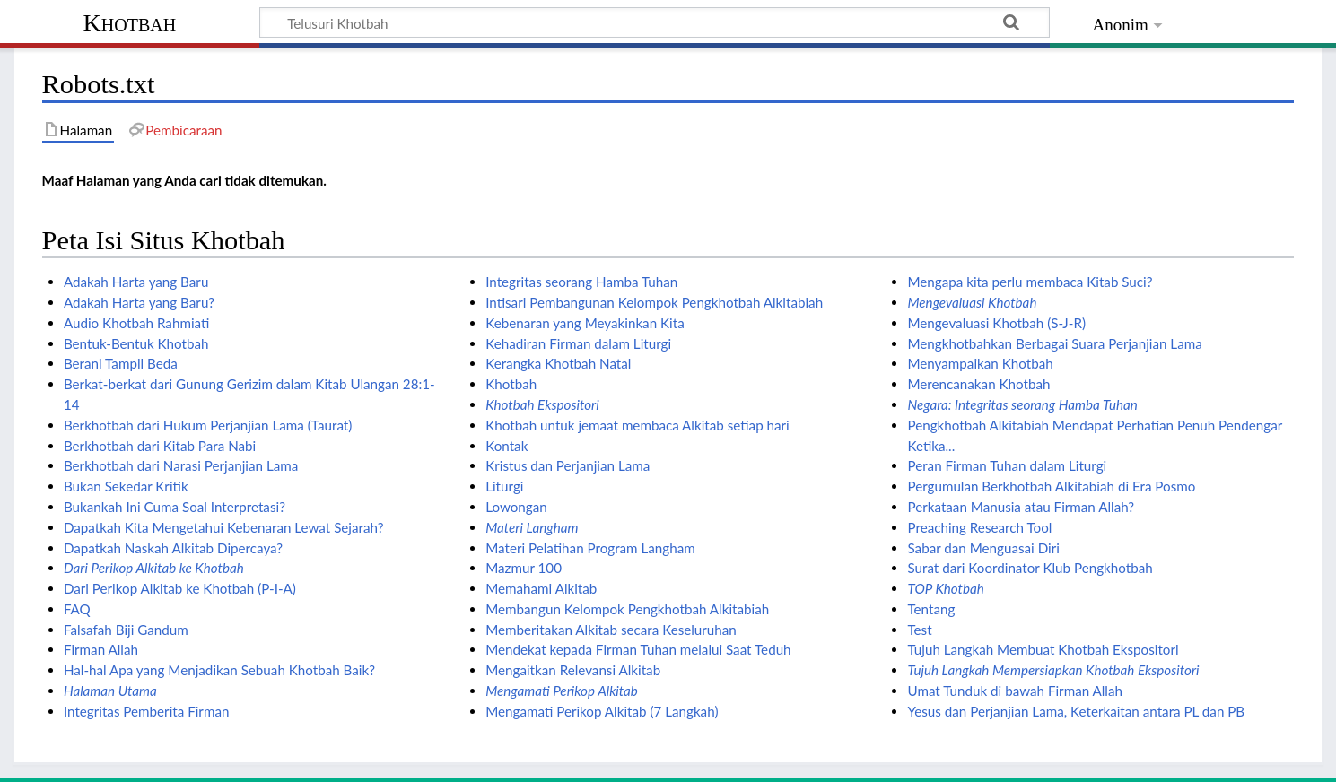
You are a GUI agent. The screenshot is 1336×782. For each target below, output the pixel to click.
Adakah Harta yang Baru (136, 282)
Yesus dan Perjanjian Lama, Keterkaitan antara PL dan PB (1075, 711)
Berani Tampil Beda (121, 363)
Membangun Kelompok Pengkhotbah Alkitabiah (627, 609)
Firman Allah (101, 649)
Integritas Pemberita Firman (147, 711)
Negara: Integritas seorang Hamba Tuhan (1022, 404)
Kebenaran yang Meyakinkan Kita (585, 323)
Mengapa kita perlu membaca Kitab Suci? (1029, 282)
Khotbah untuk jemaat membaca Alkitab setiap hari (637, 425)
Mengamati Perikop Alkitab (561, 690)
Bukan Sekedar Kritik (126, 486)
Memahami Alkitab (541, 588)
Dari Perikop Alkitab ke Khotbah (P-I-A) (180, 588)
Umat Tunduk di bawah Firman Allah (1014, 690)
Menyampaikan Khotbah (979, 363)
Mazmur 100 (523, 568)
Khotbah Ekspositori (542, 404)
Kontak (506, 446)
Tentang (931, 609)
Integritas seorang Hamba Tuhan (581, 282)
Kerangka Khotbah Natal (558, 363)
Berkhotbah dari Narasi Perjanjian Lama (181, 465)
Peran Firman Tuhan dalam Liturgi (1006, 465)
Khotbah (130, 23)
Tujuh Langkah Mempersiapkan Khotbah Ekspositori (1053, 670)
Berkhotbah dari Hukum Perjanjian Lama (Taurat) (208, 425)
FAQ (77, 609)
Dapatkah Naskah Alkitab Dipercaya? (173, 548)
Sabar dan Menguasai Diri (983, 548)
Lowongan (516, 507)
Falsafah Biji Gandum (126, 629)
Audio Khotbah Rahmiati (136, 323)
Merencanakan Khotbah (978, 384)
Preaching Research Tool (979, 527)
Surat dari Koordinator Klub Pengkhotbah (1029, 568)
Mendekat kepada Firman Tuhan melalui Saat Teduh (637, 649)
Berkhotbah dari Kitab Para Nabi (160, 446)
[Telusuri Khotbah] (654, 22)
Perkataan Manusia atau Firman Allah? (1020, 507)
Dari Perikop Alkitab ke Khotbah (154, 568)
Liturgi (504, 486)
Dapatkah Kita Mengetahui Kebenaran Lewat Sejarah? (224, 527)
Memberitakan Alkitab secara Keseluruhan (611, 629)
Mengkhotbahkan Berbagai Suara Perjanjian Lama (1054, 343)
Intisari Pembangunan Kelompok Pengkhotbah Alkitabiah (654, 302)
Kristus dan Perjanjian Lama (567, 465)
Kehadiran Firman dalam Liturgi (578, 343)
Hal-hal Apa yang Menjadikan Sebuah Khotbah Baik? (219, 670)
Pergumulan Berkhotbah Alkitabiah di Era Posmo (1051, 486)
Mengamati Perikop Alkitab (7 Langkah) (601, 711)
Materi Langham (531, 527)
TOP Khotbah (945, 588)
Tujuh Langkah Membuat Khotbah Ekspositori (1042, 649)
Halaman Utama (110, 690)
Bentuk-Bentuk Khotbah (136, 343)
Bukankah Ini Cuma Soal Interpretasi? (174, 507)
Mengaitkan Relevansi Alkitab (572, 670)
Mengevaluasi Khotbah (971, 302)
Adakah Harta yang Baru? (139, 302)
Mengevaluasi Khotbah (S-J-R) (996, 323)
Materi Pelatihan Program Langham (590, 548)
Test (919, 629)
